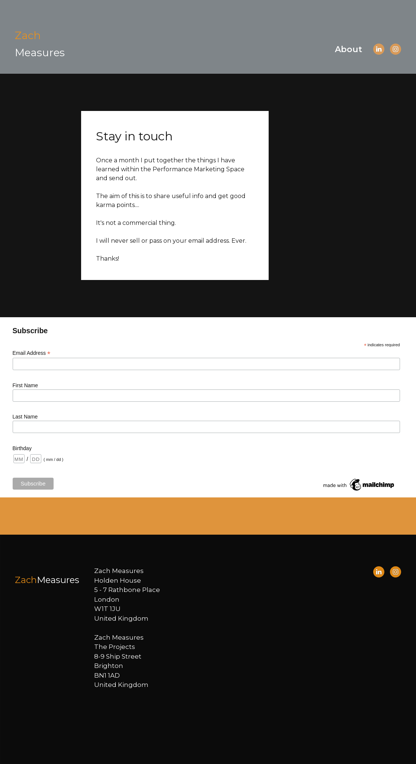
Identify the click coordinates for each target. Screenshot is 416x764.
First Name (25, 385)
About (348, 49)
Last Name (25, 417)
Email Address (32, 353)
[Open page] (40, 43)
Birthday (22, 448)
